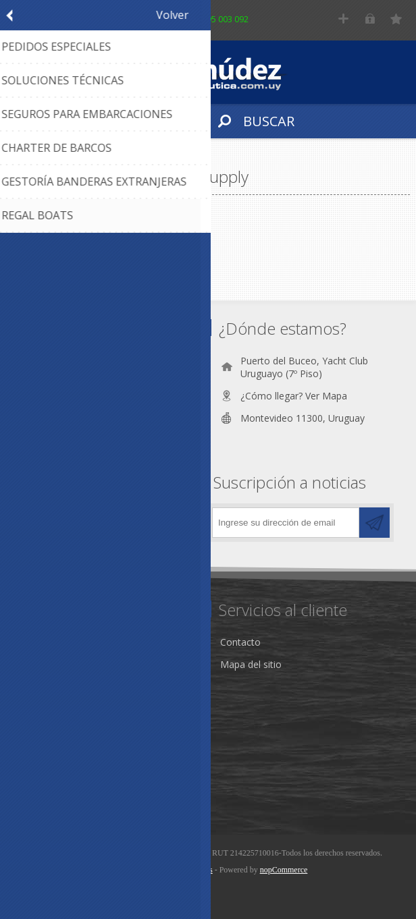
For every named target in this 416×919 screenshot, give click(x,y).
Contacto (240, 642)
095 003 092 (225, 19)
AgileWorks (193, 869)
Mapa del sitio (251, 664)
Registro (343, 18)
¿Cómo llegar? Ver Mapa (293, 395)
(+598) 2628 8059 (77, 405)
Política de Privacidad (65, 699)
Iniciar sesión (370, 18)
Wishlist (35, 786)
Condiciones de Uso (62, 677)
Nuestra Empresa (57, 654)
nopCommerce (284, 869)
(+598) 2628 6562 (77, 383)
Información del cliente (69, 764)
